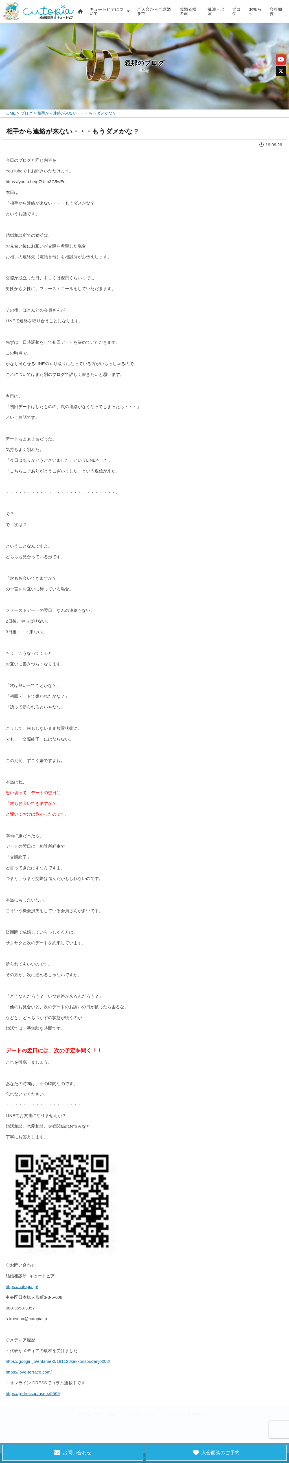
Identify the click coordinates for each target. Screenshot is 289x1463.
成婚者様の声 (187, 11)
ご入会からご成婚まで (154, 11)
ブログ (236, 11)
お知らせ (255, 11)
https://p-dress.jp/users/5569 (33, 1393)
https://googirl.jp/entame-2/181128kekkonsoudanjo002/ (58, 1361)
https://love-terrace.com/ (29, 1372)
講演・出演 (215, 11)
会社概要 (276, 11)
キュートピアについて (106, 11)
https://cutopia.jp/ (22, 1286)
